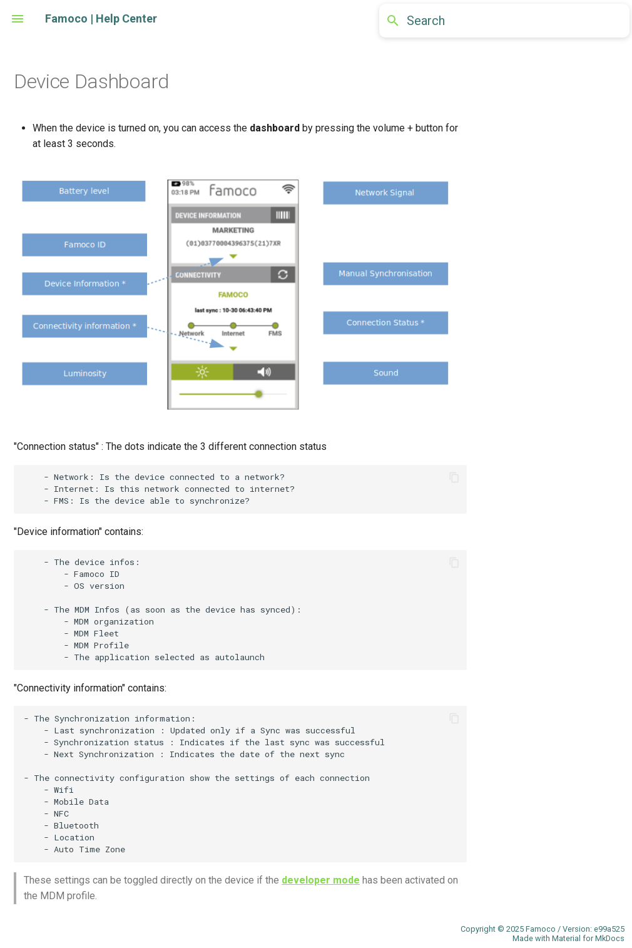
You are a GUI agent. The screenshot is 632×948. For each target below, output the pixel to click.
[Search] (504, 21)
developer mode (321, 880)
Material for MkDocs (588, 938)
